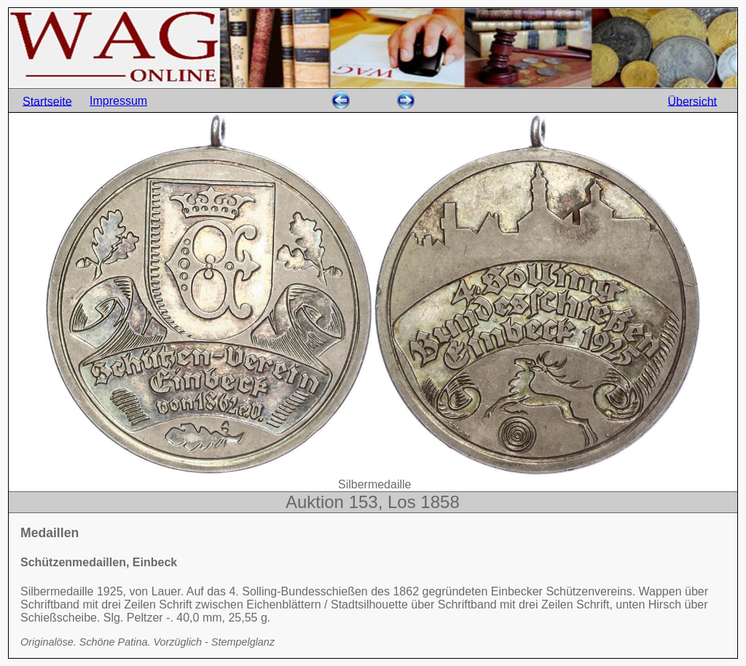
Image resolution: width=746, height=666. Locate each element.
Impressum (118, 101)
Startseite (47, 101)
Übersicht (692, 101)
